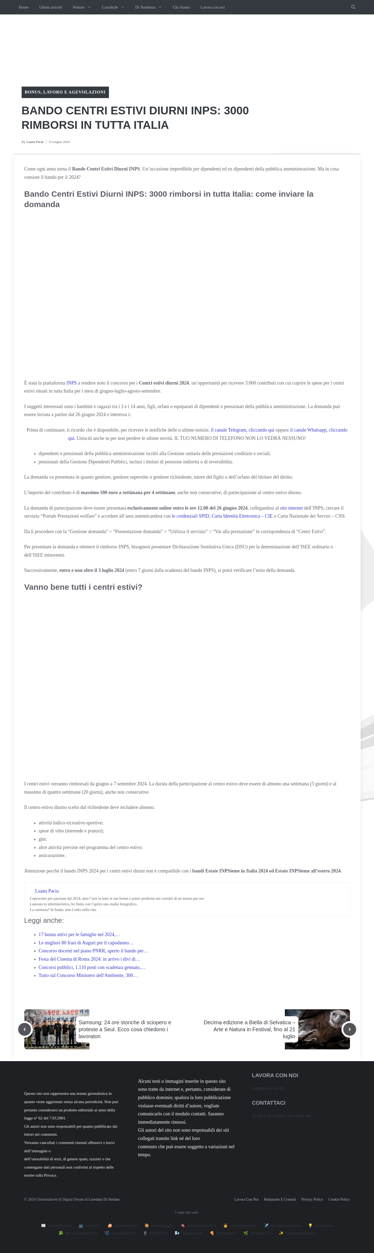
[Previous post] (24, 1029)
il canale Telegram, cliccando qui (242, 430)
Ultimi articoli (50, 7)
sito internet (291, 508)
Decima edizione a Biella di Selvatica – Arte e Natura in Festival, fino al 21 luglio (250, 1029)
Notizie (85, 7)
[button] (353, 7)
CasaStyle (116, 7)
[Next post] (349, 1029)
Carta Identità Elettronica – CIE (242, 516)
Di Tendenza (151, 7)
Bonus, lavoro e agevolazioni (65, 92)
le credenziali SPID (190, 516)
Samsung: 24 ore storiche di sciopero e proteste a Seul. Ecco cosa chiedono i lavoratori (125, 1029)
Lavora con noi (212, 7)
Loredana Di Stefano (104, 1199)
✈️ (282, 1226)
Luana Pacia (35, 142)
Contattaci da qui (268, 1088)
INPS (71, 383)
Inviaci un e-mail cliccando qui (282, 1115)
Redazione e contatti (280, 1199)
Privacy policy (312, 1199)
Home (24, 7)
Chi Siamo (181, 7)
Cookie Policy (339, 1199)
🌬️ (188, 1233)
